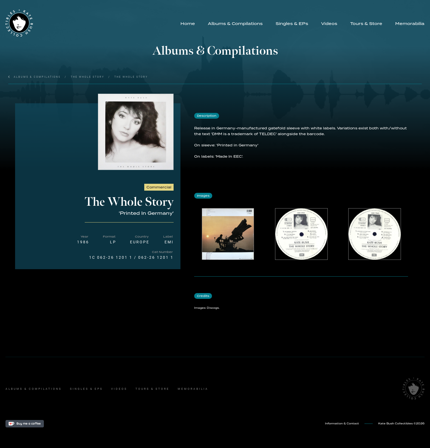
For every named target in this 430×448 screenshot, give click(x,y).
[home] (89, 23)
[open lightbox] (136, 132)
